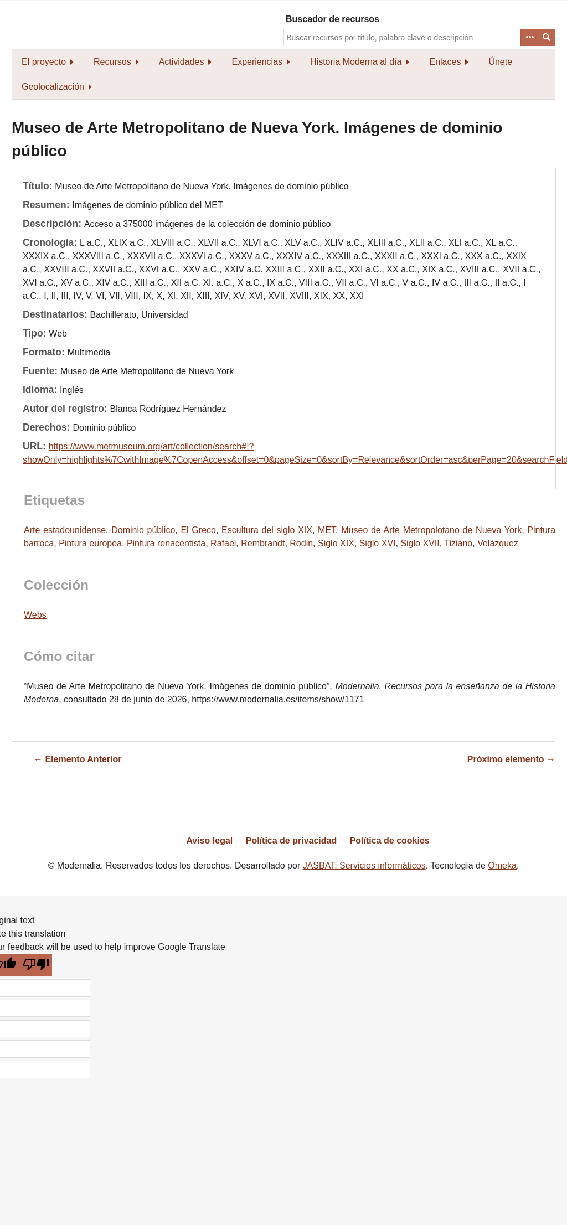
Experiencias (256, 61)
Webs (35, 614)
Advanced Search (529, 37)
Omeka (502, 865)
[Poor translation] (36, 965)
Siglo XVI (377, 543)
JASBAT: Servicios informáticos (364, 865)
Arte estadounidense (65, 530)
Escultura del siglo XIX (266, 530)
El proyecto (44, 61)
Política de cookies (390, 840)
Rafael (223, 543)
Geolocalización (53, 86)
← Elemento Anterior (78, 759)
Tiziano (458, 543)
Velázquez (497, 543)
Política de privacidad (291, 840)
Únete (500, 61)
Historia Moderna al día (355, 61)
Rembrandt (263, 543)
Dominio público (143, 530)
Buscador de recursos (332, 19)
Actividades (181, 61)
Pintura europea (90, 543)
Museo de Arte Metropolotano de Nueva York (431, 530)
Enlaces (445, 61)
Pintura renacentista (166, 543)
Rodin (301, 543)
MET (327, 530)
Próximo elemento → (511, 759)
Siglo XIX (336, 543)
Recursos (112, 61)
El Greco (198, 530)
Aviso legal (209, 840)
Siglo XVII (419, 543)
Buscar (547, 37)
